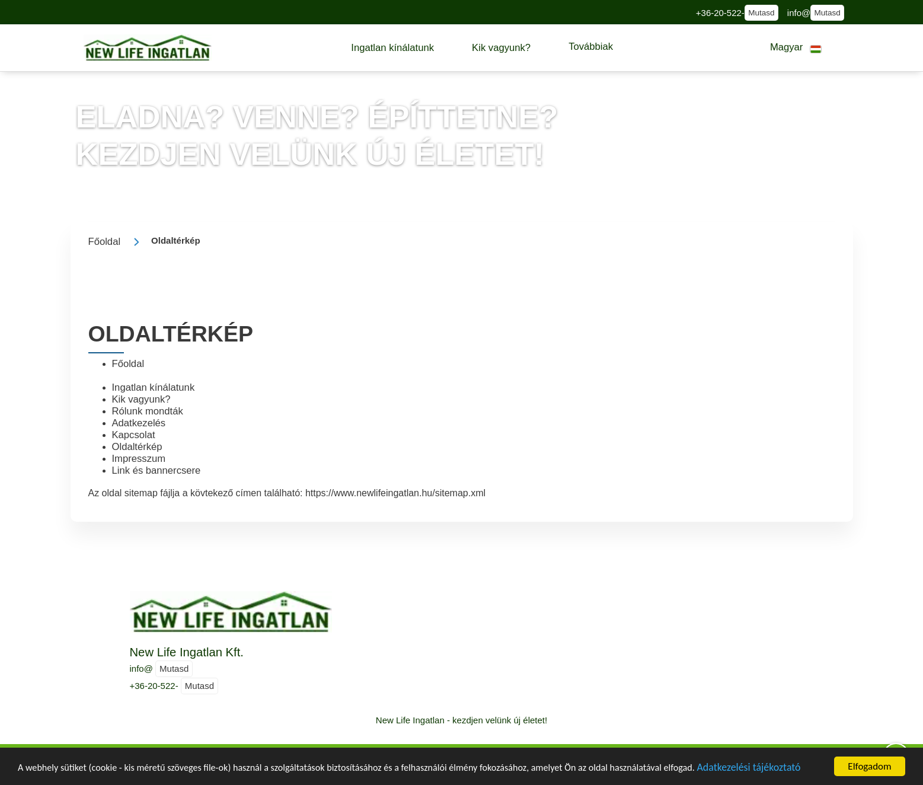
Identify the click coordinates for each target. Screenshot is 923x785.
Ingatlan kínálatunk (153, 387)
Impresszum (139, 458)
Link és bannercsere (156, 470)
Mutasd (761, 12)
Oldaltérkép (137, 446)
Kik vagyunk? (141, 399)
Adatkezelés (139, 423)
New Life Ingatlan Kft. (187, 652)
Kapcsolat (133, 435)
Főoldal (128, 363)
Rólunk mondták (147, 411)
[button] (392, 47)
